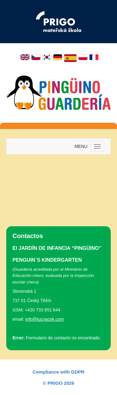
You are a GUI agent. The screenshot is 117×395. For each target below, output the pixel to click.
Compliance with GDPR (58, 371)
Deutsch (57, 57)
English (25, 57)
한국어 (46, 57)
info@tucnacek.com (44, 319)
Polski (83, 57)
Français (94, 57)
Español (70, 58)
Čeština (36, 57)
